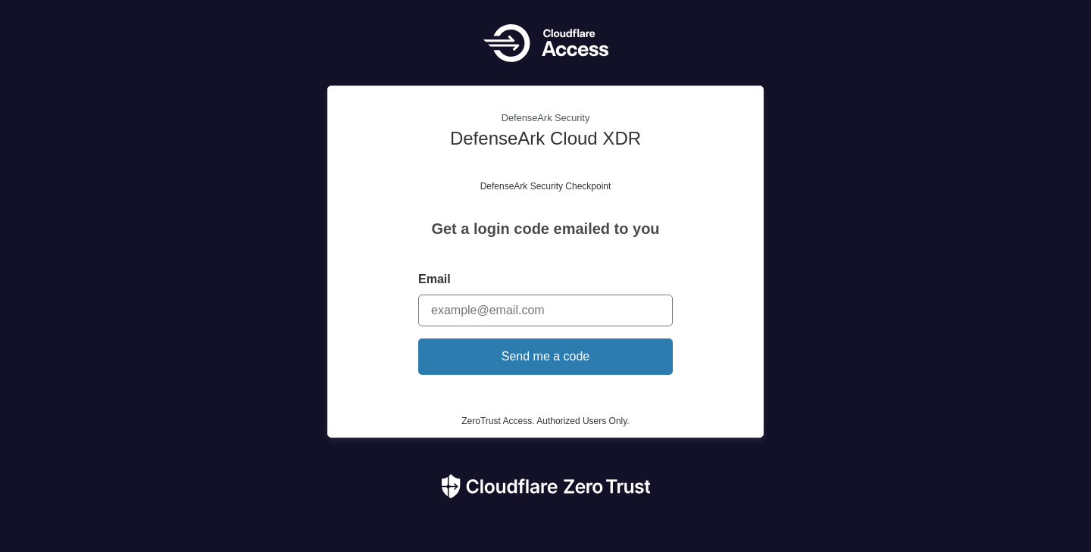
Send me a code (546, 356)
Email (434, 279)
